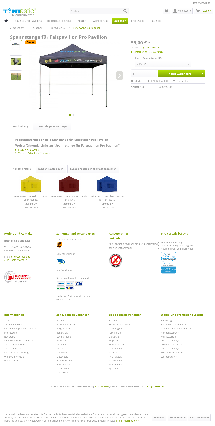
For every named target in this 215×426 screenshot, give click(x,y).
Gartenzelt (114, 336)
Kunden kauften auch (50, 168)
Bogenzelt (62, 332)
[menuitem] (99, 11)
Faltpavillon (62, 344)
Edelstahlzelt (63, 336)
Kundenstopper (170, 332)
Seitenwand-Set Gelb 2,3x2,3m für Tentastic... (31, 198)
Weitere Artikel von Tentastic (33, 153)
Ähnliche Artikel (22, 168)
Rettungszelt (63, 364)
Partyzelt (113, 352)
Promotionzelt (64, 360)
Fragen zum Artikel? (27, 149)
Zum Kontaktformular (16, 260)
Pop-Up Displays (170, 340)
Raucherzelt (115, 360)
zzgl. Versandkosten (150, 47)
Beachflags (167, 320)
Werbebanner (169, 356)
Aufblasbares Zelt (66, 324)
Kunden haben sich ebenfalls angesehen (93, 168)
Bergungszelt (63, 328)
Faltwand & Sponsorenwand (176, 328)
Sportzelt (114, 368)
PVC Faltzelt (115, 356)
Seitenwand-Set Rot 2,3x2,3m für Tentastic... (69, 198)
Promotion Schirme (171, 344)
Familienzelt (115, 332)
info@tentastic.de (20, 256)
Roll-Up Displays (170, 348)
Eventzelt (61, 340)
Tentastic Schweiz (14, 348)
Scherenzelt (63, 368)
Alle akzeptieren (199, 417)
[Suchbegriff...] (99, 11)
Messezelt (62, 356)
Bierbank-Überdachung (174, 324)
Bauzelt (113, 320)
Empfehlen (181, 81)
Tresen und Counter (172, 352)
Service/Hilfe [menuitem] (202, 2)
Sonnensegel (116, 364)
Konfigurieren (178, 417)
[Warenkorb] (203, 11)
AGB (6, 320)
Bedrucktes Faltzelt (119, 324)
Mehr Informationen (127, 420)
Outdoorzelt (115, 348)
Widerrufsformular (14, 356)
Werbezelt (62, 372)
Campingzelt (116, 328)
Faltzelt (60, 348)
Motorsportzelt (117, 344)
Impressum (10, 332)
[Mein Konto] (182, 11)
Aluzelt (60, 320)
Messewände (168, 336)
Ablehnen (158, 417)
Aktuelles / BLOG (13, 324)
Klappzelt (114, 340)
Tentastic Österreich (15, 344)
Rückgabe (9, 336)
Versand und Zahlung (16, 352)
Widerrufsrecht (12, 360)
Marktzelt (61, 352)
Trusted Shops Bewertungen (51, 126)
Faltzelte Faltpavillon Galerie (20, 328)
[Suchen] (125, 11)
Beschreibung (20, 126)
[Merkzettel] (166, 11)
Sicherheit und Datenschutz (20, 340)
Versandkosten (102, 386)
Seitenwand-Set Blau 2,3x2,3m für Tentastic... (107, 198)
